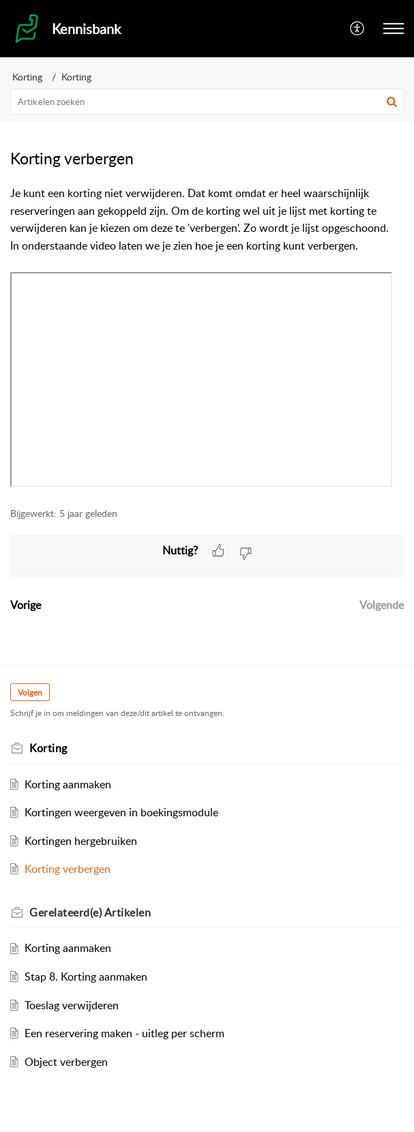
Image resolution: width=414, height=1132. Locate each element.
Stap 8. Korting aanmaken (86, 976)
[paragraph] (207, 338)
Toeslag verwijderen (72, 1005)
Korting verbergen (67, 868)
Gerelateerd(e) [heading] (90, 912)
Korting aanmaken (68, 784)
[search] (207, 102)
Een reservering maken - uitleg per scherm (124, 1033)
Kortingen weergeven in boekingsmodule (121, 812)
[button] (357, 28)
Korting (27, 76)
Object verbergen (66, 1061)
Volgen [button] (30, 692)
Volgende (381, 604)
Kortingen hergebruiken (81, 840)
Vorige (25, 604)
